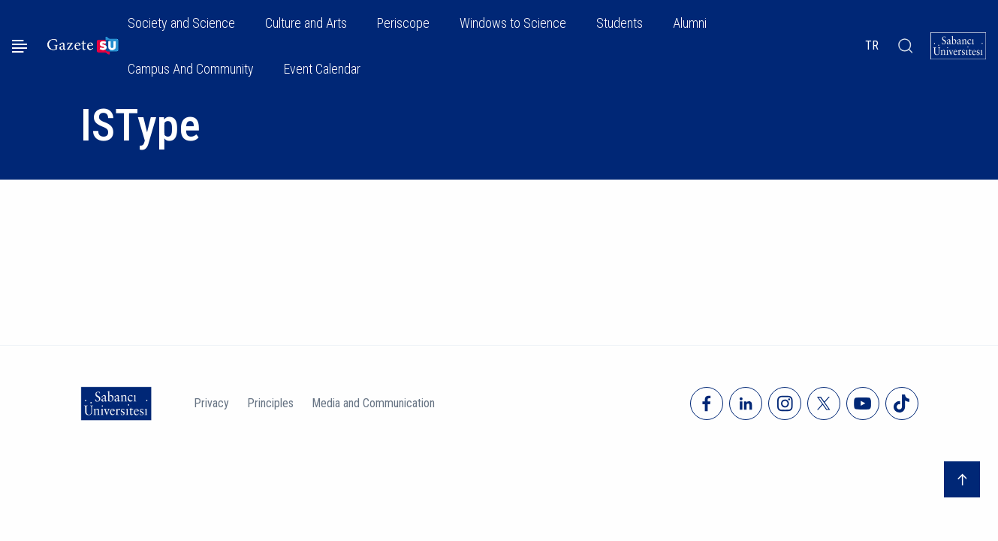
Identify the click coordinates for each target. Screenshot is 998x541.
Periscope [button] (403, 23)
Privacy (211, 403)
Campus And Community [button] (191, 69)
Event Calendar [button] (322, 69)
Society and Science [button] (181, 23)
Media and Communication (373, 403)
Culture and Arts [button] (306, 23)
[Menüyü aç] (19, 46)
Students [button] (619, 23)
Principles (270, 403)
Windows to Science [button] (513, 23)
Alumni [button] (690, 23)
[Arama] (904, 46)
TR (872, 45)
